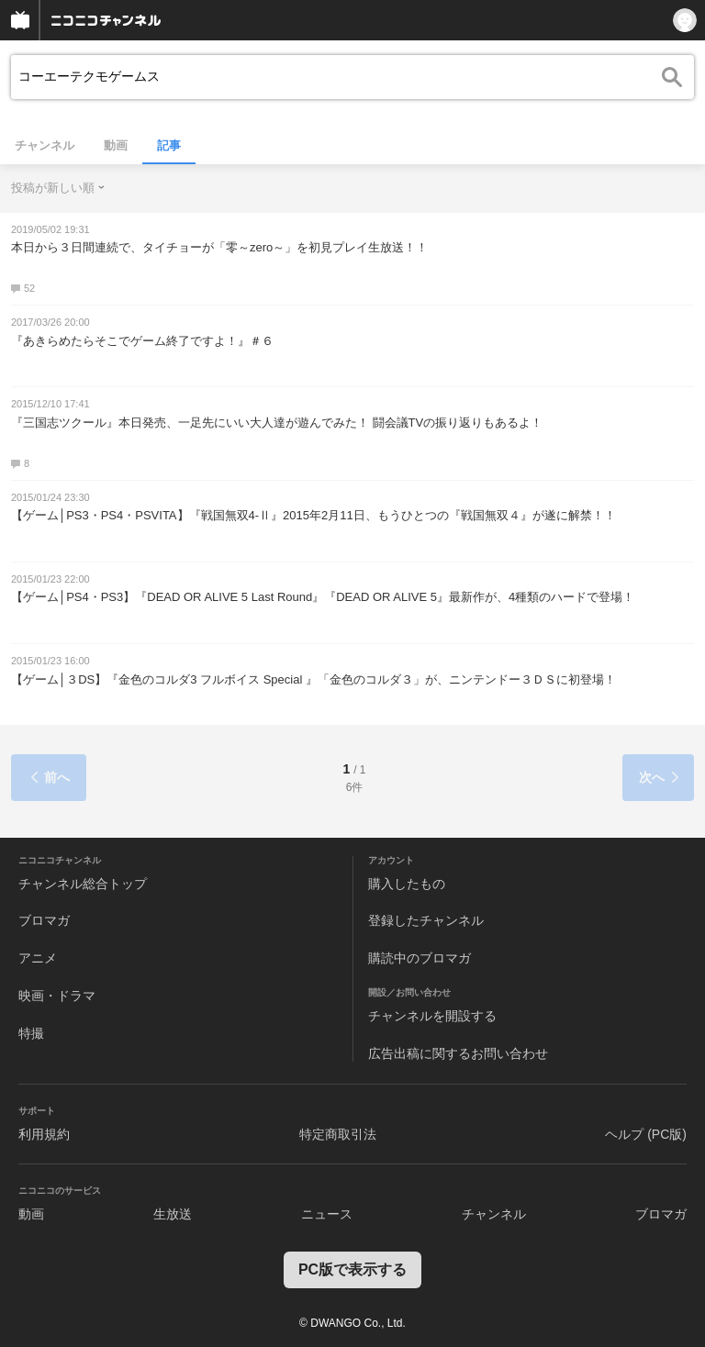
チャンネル (44, 145)
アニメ (37, 958)
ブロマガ (44, 920)
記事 (169, 145)
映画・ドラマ (56, 995)
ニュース (326, 1214)
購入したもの (406, 883)
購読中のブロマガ (419, 958)
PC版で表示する (352, 1269)
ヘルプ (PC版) (646, 1134)
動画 (116, 145)
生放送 (172, 1214)
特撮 (31, 1033)
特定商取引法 (337, 1134)
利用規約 (44, 1134)
